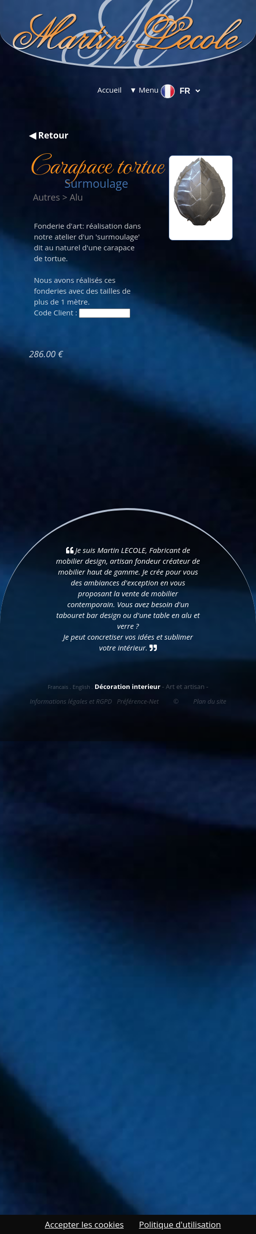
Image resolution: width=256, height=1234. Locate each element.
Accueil (109, 90)
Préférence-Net (138, 701)
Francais (58, 686)
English (81, 686)
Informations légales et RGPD (71, 701)
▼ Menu (144, 90)
